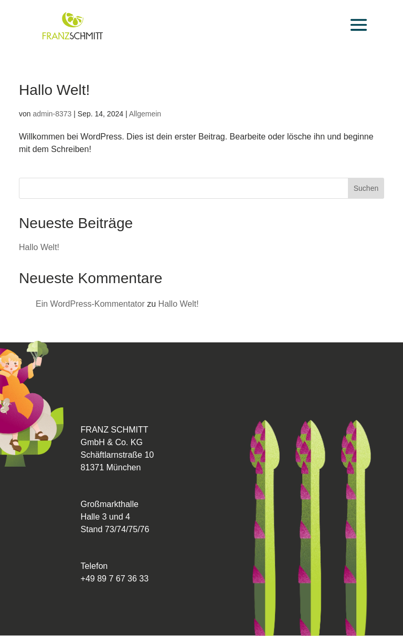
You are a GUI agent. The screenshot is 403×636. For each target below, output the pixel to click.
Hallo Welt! (54, 90)
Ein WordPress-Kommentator (90, 303)
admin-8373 (52, 114)
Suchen (366, 188)
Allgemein (145, 114)
